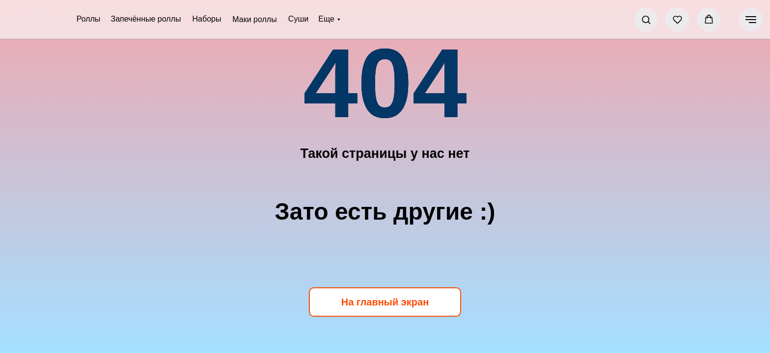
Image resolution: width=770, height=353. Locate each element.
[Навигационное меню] (750, 19)
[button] (646, 19)
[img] (37, 19)
